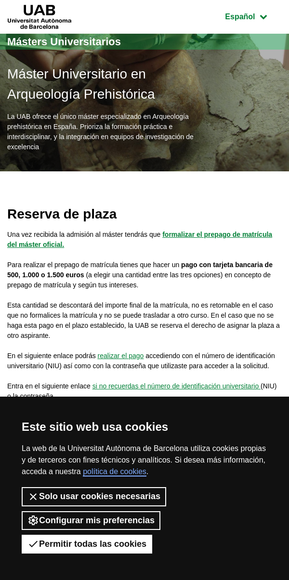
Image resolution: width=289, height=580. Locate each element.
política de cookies (114, 471)
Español (253, 16)
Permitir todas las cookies (86, 544)
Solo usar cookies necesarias (93, 497)
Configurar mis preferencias (91, 520)
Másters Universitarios (64, 42)
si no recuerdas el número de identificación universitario (176, 386)
